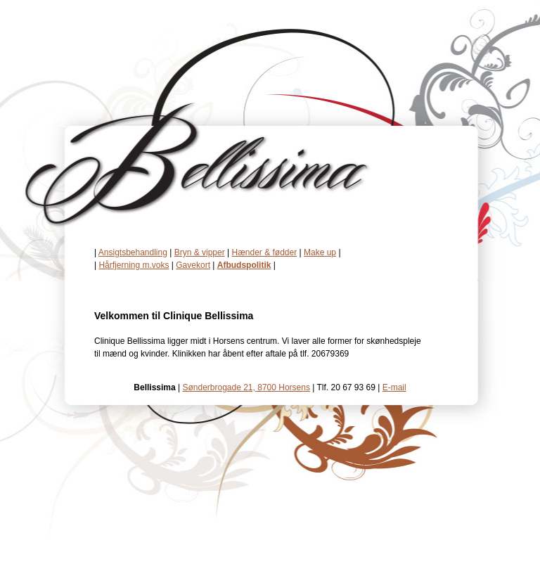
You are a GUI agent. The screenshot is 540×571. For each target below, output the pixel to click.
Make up (320, 252)
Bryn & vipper (199, 252)
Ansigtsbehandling (132, 252)
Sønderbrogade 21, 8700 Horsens (245, 387)
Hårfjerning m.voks (133, 265)
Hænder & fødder (264, 252)
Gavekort (193, 265)
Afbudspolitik (244, 265)
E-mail (394, 387)
